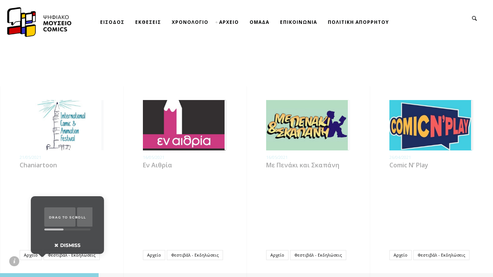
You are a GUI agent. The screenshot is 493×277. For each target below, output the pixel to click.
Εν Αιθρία (157, 165)
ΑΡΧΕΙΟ (229, 22)
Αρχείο (31, 255)
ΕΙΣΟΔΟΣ (112, 22)
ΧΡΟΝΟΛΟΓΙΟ (190, 22)
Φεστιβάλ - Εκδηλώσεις (72, 255)
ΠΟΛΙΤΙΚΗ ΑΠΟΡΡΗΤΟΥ (358, 22)
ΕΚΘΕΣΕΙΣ (148, 22)
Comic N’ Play (408, 165)
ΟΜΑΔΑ (259, 22)
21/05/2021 (30, 157)
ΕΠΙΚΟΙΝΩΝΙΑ (298, 22)
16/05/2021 (153, 157)
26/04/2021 (400, 157)
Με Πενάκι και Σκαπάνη (302, 165)
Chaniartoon (38, 165)
